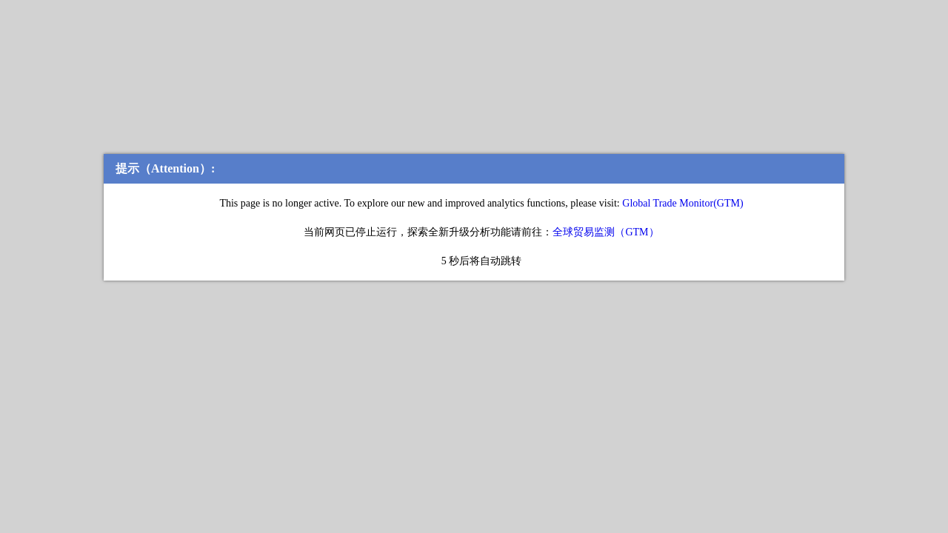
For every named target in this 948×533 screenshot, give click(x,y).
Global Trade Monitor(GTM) (682, 203)
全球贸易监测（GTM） (605, 232)
